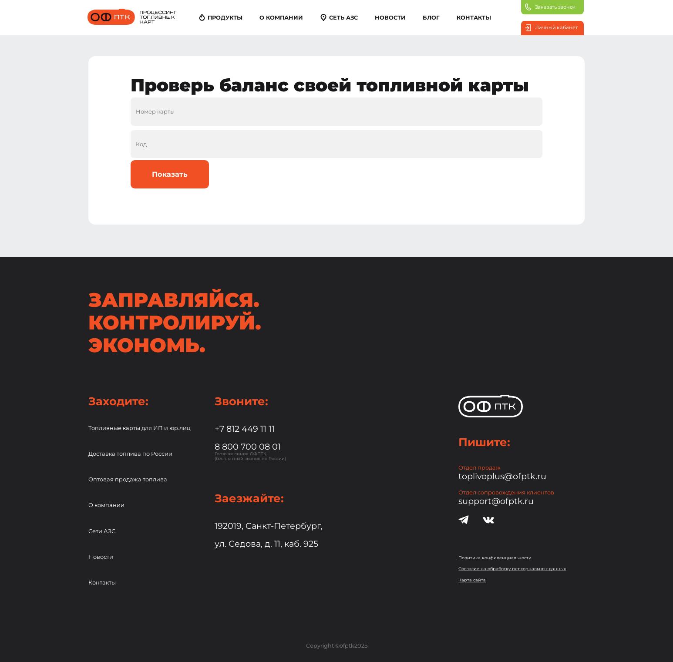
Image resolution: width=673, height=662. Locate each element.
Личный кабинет (551, 27)
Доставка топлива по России (130, 453)
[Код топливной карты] (337, 144)
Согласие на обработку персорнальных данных (512, 568)
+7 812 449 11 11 (245, 428)
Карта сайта (472, 580)
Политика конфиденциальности (495, 557)
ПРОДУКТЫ (220, 17)
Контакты (102, 582)
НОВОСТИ (390, 17)
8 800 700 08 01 (248, 446)
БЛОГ (431, 17)
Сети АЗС (101, 531)
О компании (106, 505)
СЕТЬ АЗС (339, 17)
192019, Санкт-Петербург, (269, 526)
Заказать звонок (550, 6)
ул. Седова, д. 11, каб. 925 (266, 543)
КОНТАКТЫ (474, 17)
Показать (170, 174)
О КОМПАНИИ (281, 17)
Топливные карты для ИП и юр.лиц (139, 428)
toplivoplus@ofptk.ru (502, 476)
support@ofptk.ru (496, 501)
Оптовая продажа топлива (127, 479)
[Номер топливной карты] (337, 111)
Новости (100, 557)
